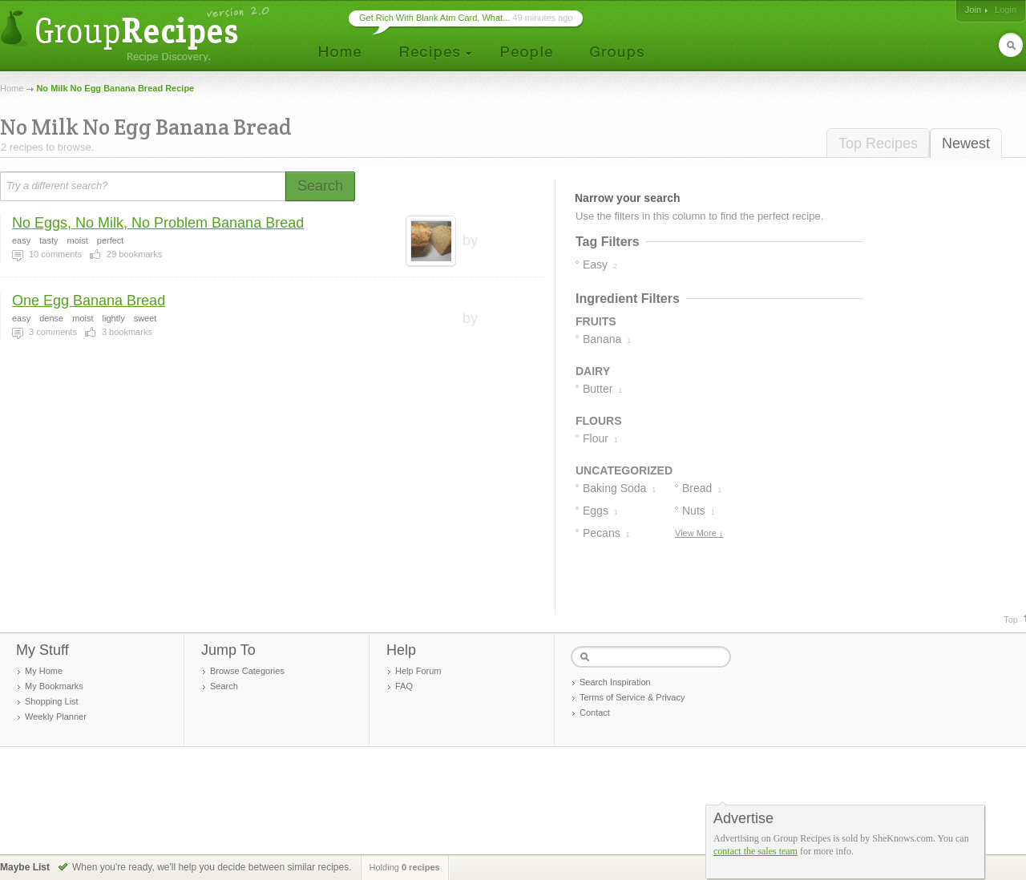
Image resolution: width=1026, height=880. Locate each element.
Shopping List (52, 701)
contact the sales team (755, 851)
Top (1011, 619)
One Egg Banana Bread (88, 301)
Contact (595, 712)
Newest (966, 143)
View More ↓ (699, 533)
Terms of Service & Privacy (632, 697)
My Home (44, 671)
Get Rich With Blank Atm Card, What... (434, 17)
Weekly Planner (56, 716)
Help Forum (418, 671)
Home (11, 88)
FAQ (404, 686)
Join (973, 9)
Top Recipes (878, 143)
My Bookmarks (54, 686)
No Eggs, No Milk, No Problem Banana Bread (158, 223)
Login (1005, 9)
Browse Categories (247, 671)
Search (224, 686)
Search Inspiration (615, 682)
